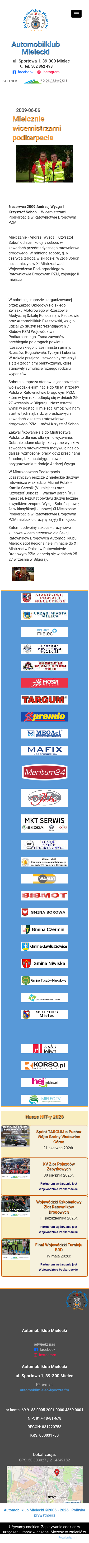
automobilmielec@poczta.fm (44, 1390)
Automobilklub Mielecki (35, 48)
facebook (23, 72)
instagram (48, 72)
